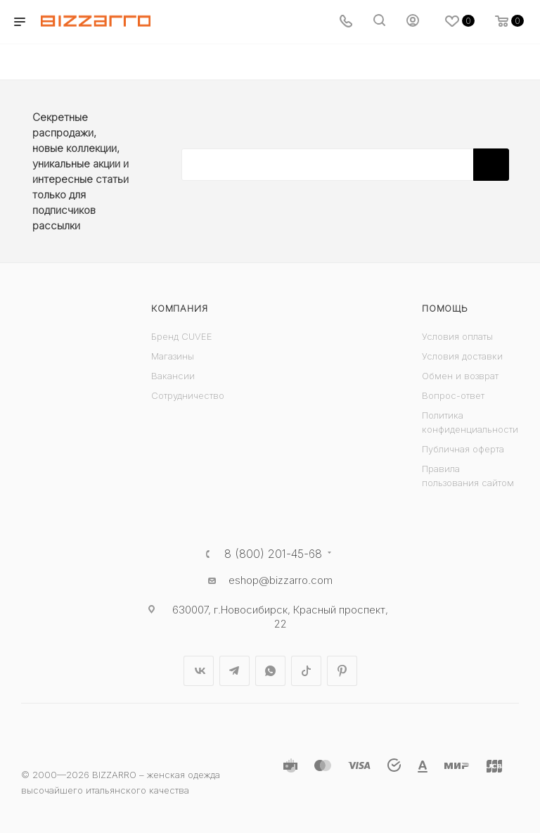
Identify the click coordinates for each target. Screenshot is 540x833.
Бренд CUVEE (181, 336)
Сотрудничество (187, 395)
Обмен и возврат (460, 375)
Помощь (445, 308)
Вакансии (173, 375)
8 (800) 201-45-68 (273, 553)
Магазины (172, 356)
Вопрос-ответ (453, 395)
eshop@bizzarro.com (281, 580)
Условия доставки (462, 356)
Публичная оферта (463, 448)
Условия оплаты (457, 336)
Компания (179, 308)
